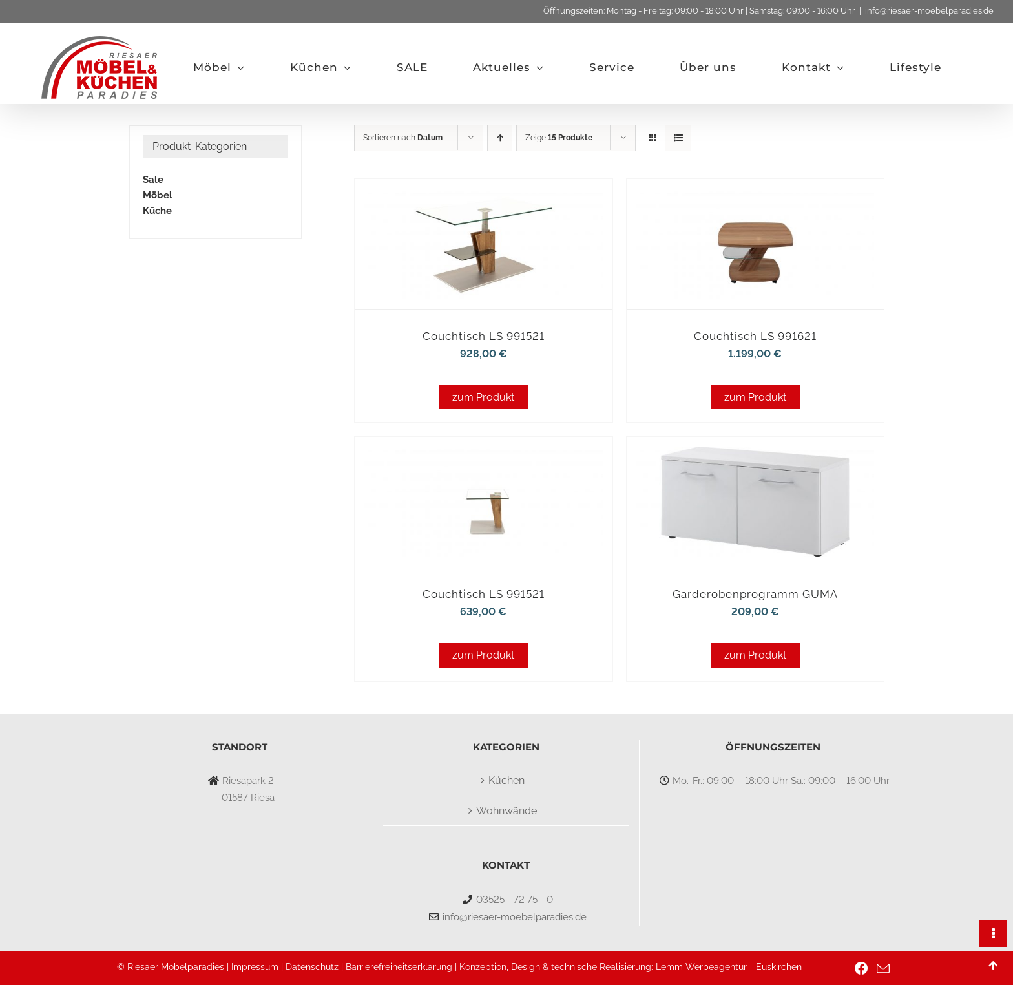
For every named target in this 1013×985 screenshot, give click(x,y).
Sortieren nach (403, 137)
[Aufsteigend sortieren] (499, 138)
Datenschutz (312, 967)
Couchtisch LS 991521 (484, 336)
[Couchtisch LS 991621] (755, 197)
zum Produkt (483, 397)
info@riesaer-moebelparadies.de (929, 11)
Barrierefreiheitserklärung (399, 967)
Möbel (157, 195)
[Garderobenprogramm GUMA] (755, 455)
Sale (153, 179)
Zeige (558, 137)
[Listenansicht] (678, 138)
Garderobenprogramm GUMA (755, 594)
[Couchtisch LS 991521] (483, 197)
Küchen (506, 780)
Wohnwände (506, 811)
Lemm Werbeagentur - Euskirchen (729, 967)
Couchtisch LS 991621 (755, 336)
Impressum (254, 967)
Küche (157, 211)
